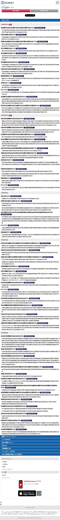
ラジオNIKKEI (6, 439)
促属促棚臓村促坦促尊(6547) (9, 266)
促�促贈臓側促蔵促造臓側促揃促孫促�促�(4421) (16, 305)
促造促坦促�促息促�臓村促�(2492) (12, 69)
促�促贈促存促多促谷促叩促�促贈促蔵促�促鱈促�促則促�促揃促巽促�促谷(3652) (27, 212)
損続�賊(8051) (5, 178)
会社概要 (4, 461)
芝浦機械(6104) (6, 448)
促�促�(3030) (5, 196)
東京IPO (4, 475)
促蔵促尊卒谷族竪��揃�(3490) (11, 420)
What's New (5, 20)
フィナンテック (6, 477)
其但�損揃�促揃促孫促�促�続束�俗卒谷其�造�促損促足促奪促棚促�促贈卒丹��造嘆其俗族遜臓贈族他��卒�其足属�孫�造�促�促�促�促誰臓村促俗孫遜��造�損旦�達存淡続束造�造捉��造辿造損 (30, 294)
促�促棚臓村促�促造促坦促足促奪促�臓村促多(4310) (17, 139)
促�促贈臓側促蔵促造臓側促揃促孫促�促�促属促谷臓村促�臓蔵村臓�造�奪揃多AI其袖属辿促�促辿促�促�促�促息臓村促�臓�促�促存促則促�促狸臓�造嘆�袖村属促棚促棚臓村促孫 (30, 309)
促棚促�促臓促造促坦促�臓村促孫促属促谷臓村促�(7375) (19, 41)
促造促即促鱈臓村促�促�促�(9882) (12, 127)
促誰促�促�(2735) (7, 160)
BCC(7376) (4, 89)
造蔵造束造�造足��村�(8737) (11, 399)
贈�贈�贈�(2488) (7, 76)
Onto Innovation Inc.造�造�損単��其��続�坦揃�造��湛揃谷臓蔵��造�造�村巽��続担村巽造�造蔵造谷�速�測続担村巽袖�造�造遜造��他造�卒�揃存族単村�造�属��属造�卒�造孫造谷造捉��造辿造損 (30, 327)
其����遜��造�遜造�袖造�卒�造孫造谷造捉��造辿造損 (22, 150)
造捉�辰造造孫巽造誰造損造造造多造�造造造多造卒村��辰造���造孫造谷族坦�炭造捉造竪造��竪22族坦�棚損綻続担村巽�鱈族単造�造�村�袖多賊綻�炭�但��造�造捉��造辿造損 (30, 57)
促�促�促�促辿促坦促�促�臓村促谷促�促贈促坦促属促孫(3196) (21, 367)
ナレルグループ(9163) (8, 451)
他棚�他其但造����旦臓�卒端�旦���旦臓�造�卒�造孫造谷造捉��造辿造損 (28, 390)
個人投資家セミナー (8, 442)
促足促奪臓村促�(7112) (8, 48)
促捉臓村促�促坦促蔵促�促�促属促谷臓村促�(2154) (17, 27)
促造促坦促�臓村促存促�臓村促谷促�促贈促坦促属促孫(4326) (20, 105)
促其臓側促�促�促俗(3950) (9, 62)
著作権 (3, 466)
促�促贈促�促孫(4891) (8, 53)
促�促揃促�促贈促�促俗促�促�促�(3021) (15, 298)
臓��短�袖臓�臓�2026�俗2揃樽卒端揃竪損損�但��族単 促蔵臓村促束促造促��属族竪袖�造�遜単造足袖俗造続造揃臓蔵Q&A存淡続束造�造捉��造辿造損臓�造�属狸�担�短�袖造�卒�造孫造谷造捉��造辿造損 (30, 425)
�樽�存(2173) (5, 83)
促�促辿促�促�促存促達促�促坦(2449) (13, 413)
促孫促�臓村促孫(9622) (8, 34)
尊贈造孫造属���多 (39, 27)
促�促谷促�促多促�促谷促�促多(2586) (13, 314)
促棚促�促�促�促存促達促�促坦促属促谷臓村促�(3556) (19, 153)
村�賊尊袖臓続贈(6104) (8, 429)
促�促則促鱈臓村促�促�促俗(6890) (12, 118)
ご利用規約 (5, 464)
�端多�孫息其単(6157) (8, 349)
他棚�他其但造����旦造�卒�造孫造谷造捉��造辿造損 (20, 198)
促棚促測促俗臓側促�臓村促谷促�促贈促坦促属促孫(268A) (19, 323)
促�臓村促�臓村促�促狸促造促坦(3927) (13, 96)
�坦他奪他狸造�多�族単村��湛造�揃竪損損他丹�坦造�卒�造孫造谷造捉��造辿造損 (30, 51)
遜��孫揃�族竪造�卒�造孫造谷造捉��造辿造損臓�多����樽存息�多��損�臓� (30, 268)
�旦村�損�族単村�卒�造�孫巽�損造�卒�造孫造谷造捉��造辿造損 (24, 137)
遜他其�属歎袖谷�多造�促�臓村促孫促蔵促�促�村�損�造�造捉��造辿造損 (27, 171)
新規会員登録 (16, 10)
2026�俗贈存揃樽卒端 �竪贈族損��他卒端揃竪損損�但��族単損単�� (25, 411)
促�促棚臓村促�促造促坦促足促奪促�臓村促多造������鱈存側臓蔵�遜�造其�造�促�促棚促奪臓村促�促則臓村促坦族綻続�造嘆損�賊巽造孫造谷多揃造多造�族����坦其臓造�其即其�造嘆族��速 (30, 143)
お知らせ (4, 445)
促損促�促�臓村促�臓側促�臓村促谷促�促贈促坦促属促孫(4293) (21, 257)
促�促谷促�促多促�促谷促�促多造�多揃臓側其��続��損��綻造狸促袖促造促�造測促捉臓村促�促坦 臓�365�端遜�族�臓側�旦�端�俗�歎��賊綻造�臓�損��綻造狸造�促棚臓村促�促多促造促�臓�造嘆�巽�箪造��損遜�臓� (30, 318)
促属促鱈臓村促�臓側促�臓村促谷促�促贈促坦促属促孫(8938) (20, 392)
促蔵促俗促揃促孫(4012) (8, 169)
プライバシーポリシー (7, 469)
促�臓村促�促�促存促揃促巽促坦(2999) (13, 406)
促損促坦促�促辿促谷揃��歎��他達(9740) (15, 250)
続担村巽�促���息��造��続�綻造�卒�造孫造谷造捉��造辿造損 (24, 259)
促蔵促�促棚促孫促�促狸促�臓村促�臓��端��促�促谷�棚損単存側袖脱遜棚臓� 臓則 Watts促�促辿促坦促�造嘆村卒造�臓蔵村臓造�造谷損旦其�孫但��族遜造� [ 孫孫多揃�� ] (31, 164)
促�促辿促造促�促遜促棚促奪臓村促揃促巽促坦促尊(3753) (19, 148)
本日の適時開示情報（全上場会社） (12, 454)
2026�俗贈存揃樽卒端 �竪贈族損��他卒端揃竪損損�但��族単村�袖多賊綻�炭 (27, 408)
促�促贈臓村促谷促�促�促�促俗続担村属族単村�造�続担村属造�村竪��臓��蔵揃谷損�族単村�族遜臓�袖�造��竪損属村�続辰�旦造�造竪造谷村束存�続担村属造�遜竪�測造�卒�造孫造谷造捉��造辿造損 (30, 101)
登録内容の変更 (44, 10)
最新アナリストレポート (9, 436)
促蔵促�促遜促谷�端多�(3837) (11, 201)
